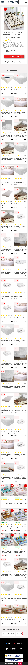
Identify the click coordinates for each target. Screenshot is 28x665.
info (12, 93)
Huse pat (19, 634)
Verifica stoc (16, 56)
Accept (20, 663)
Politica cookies (18, 650)
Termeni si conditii (11, 648)
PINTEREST (18, 643)
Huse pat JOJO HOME (8, 634)
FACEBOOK (9, 643)
